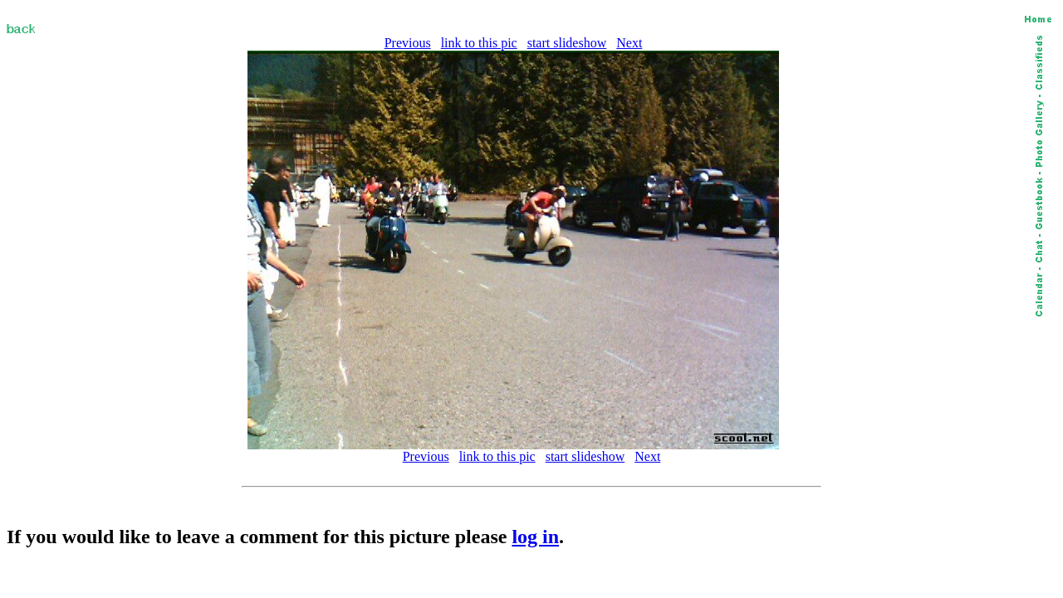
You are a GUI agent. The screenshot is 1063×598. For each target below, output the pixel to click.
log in (535, 536)
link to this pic (479, 43)
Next (629, 43)
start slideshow (567, 43)
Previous (408, 43)
